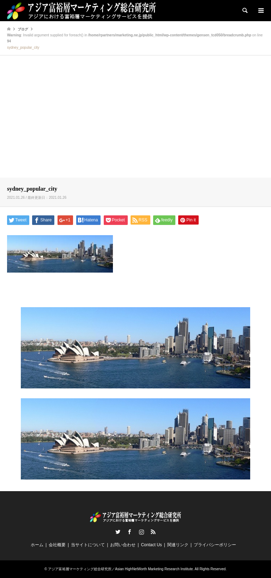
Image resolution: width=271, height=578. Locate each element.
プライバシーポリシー (215, 544)
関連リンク (177, 544)
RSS (153, 531)
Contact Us (151, 544)
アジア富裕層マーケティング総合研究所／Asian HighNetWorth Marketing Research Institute (120, 569)
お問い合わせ (123, 544)
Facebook (129, 531)
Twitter (117, 531)
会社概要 (57, 544)
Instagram (141, 531)
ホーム (37, 544)
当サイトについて (88, 544)
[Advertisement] (135, 122)
